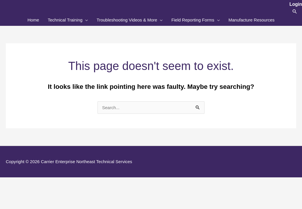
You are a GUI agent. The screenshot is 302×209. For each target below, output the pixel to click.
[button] (295, 11)
